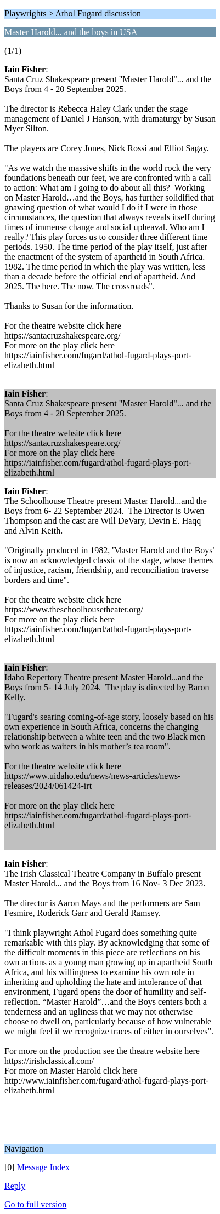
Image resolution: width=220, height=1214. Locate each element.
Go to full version (35, 1204)
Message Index (43, 1167)
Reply (14, 1185)
